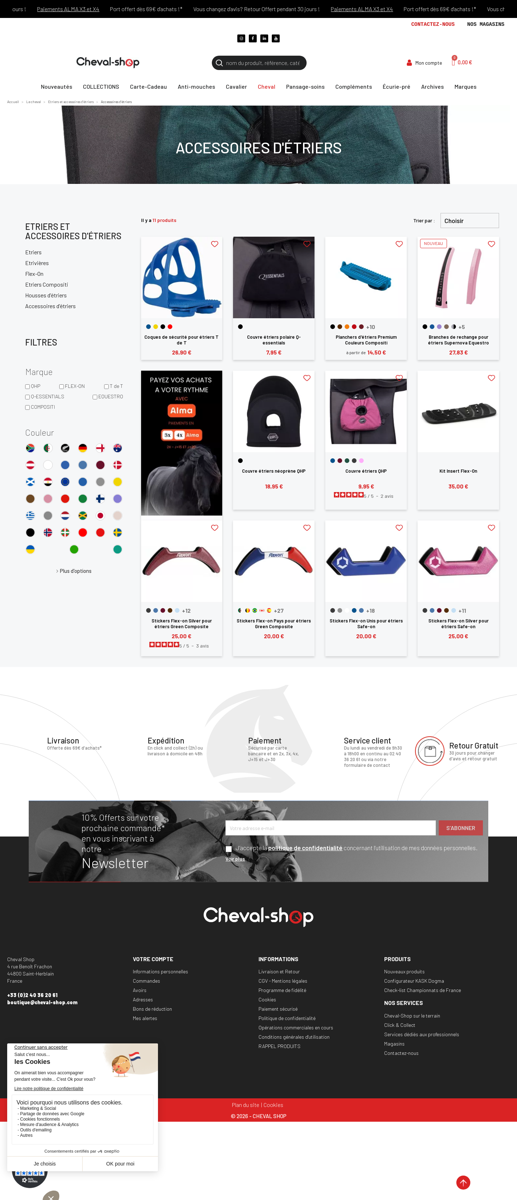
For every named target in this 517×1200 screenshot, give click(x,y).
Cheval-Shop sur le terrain (412, 1016)
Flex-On (34, 273)
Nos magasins (485, 24)
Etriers (33, 252)
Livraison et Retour (279, 971)
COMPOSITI (43, 407)
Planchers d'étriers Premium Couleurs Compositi (366, 340)
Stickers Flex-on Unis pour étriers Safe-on (366, 623)
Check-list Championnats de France (422, 990)
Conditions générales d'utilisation (294, 1037)
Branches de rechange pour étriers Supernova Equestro (458, 340)
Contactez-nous (433, 24)
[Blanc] (347, 610)
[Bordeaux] (361, 326)
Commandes (146, 981)
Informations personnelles (160, 971)
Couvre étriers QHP (366, 471)
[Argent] (339, 610)
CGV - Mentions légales (282, 981)
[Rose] (361, 460)
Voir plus (235, 859)
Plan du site (245, 1104)
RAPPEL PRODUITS (279, 1046)
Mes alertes (145, 1018)
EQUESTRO (110, 396)
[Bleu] (148, 326)
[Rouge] (170, 326)
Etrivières (37, 262)
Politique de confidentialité (287, 1018)
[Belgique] (247, 610)
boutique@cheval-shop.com (42, 1002)
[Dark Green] (347, 460)
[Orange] (347, 326)
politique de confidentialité (305, 847)
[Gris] (354, 460)
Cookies (267, 999)
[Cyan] (177, 610)
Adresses (143, 999)
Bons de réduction (152, 1009)
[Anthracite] (148, 610)
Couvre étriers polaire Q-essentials (274, 340)
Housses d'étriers (46, 295)
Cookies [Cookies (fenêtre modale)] (273, 1104)
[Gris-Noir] (453, 326)
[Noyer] (446, 326)
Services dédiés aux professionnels (421, 1034)
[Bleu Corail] (432, 326)
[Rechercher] (259, 63)
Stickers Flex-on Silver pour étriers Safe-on (458, 623)
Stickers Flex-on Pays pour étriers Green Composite (274, 623)
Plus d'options (76, 570)
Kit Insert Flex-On (458, 471)
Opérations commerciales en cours (295, 1027)
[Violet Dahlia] (439, 326)
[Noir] (162, 326)
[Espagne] (269, 610)
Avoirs (139, 990)
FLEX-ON (75, 386)
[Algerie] (240, 610)
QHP (35, 386)
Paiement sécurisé (278, 1009)
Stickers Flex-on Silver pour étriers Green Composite (182, 623)
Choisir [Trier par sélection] (454, 220)
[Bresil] (254, 610)
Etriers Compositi (46, 284)
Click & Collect (399, 1025)
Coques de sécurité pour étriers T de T (181, 340)
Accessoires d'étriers (50, 305)
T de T (116, 386)
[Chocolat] (170, 610)
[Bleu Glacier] (155, 610)
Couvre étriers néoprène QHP (274, 471)
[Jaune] (155, 326)
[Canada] (262, 610)
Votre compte (153, 958)
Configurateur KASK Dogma (414, 981)
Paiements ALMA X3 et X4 (81, 8)
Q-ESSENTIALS (47, 396)
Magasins (394, 1044)
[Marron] (339, 326)
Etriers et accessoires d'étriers (73, 231)
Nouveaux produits (404, 971)
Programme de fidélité (282, 990)
